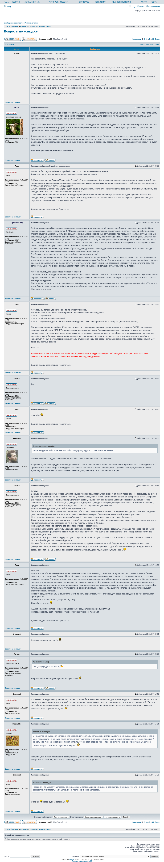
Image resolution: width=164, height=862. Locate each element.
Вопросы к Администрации (41, 26)
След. (157, 39)
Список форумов (11, 26)
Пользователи (153, 7)
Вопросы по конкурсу (21, 31)
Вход (7, 7)
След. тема (154, 44)
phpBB (72, 859)
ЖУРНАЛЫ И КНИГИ (32, 2)
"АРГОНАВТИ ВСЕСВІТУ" (58, 2)
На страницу (137, 39)
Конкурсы (24, 26)
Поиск (140, 7)
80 (153, 39)
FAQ (132, 7)
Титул (6, 2)
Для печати (9, 44)
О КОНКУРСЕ (84, 2)
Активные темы (31, 23)
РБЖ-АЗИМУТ (100, 2)
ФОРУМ (144, 2)
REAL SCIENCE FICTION (121, 2)
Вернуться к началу (12, 102)
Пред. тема (144, 44)
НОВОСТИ (16, 2)
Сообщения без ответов (14, 23)
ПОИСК (153, 2)
